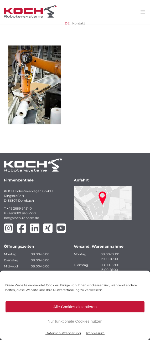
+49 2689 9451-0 (19, 208)
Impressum (95, 333)
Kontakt (78, 23)
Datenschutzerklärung (63, 333)
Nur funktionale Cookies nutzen (75, 321)
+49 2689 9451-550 (21, 213)
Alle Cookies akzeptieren (75, 307)
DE (67, 23)
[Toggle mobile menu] (143, 12)
